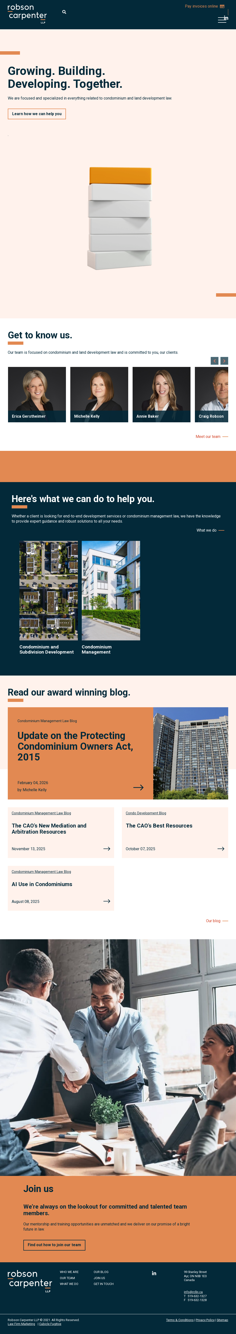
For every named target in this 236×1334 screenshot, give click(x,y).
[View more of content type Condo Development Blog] (146, 813)
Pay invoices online (204, 6)
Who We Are (69, 1272)
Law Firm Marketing (21, 1324)
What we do (207, 530)
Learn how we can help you (37, 113)
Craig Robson (211, 416)
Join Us (99, 1278)
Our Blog (101, 1272)
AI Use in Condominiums (42, 884)
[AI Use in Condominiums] (106, 902)
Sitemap (222, 1320)
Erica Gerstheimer (29, 416)
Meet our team (208, 436)
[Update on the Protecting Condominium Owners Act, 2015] (138, 788)
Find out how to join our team (54, 1245)
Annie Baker (147, 416)
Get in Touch (104, 1284)
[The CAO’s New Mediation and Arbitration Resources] (106, 849)
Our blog (213, 921)
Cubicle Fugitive (50, 1324)
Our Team (67, 1278)
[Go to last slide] (214, 361)
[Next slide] (224, 361)
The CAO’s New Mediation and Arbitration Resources (49, 828)
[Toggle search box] (64, 12)
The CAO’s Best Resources (159, 825)
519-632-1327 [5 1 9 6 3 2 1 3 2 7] (197, 1296)
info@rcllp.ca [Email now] (193, 1292)
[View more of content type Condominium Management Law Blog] (47, 721)
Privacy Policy (205, 1320)
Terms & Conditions (180, 1320)
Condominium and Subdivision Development (46, 649)
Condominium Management (97, 649)
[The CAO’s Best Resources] (221, 849)
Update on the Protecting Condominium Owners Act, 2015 (75, 746)
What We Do (69, 1284)
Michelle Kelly (87, 416)
